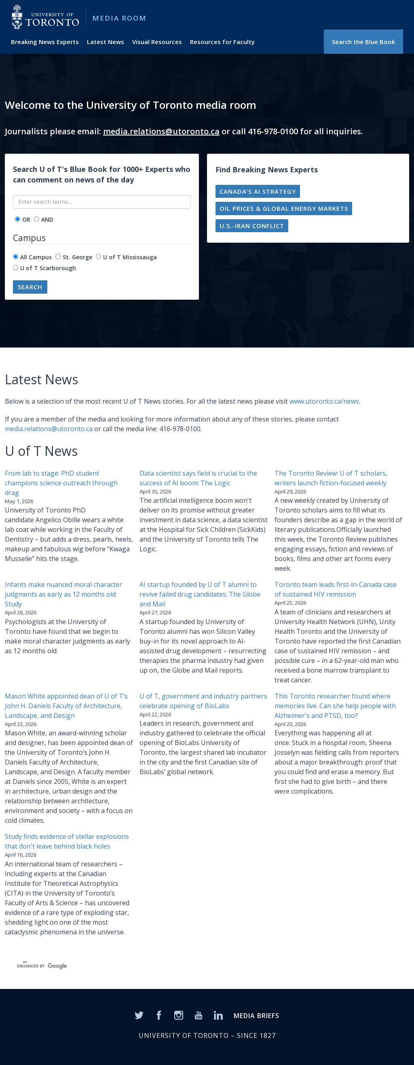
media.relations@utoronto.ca (161, 131)
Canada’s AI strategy (258, 191)
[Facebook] (159, 1014)
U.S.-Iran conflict (252, 226)
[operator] (17, 219)
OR (26, 219)
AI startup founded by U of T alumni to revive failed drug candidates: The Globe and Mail (199, 594)
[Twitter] (139, 1014)
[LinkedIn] (218, 1014)
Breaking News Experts (45, 42)
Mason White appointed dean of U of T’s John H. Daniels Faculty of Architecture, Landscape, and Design (66, 706)
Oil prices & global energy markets (284, 208)
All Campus (36, 257)
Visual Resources (157, 42)
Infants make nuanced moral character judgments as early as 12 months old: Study (63, 594)
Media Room (119, 18)
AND (47, 219)
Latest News (105, 42)
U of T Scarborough (48, 268)
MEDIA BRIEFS (256, 1015)
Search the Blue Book (363, 42)
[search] (136, 966)
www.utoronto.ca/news (324, 401)
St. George (77, 257)
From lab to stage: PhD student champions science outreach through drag (61, 483)
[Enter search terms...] (102, 202)
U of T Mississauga (130, 257)
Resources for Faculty (222, 42)
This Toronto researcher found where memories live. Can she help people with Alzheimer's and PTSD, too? (335, 706)
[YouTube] (198, 1014)
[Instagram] (179, 1014)
